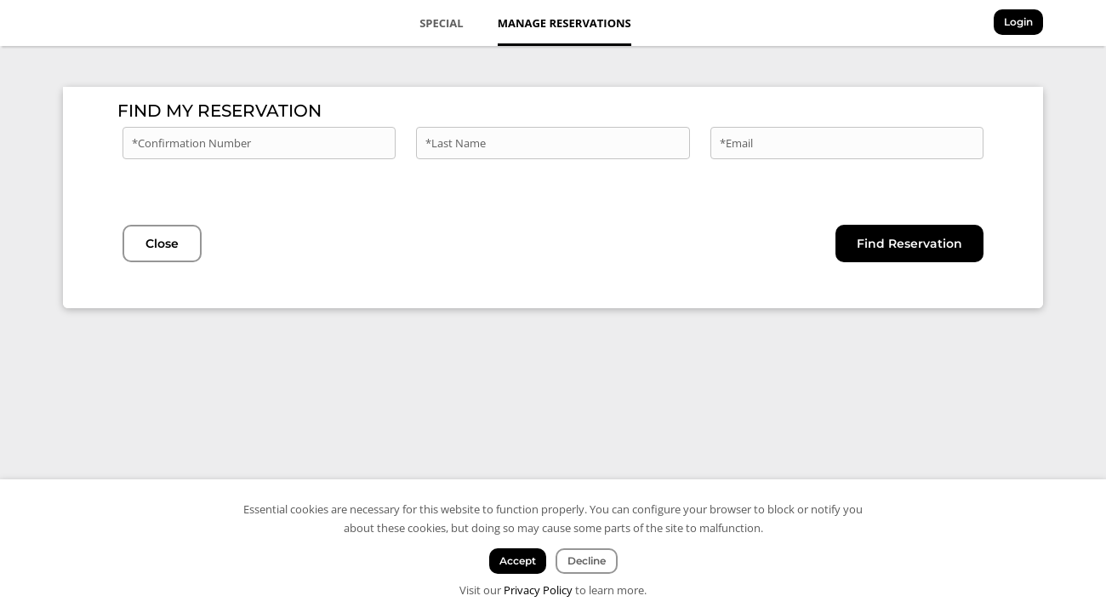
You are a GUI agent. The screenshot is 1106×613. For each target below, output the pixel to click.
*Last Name (455, 143)
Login (1018, 21)
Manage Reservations (564, 23)
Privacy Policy (538, 590)
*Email (736, 143)
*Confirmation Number (191, 143)
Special (441, 23)
